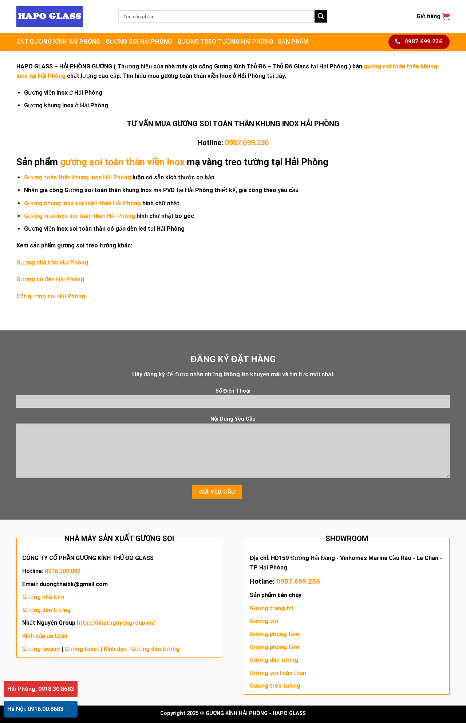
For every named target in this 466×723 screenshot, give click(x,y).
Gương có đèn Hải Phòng (50, 279)
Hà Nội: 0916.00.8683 (35, 709)
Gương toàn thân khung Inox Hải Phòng (77, 177)
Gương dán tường (46, 610)
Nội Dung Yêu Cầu (233, 449)
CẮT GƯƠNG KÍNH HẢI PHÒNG (58, 41)
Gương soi (264, 620)
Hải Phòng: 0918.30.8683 (40, 689)
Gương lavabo (41, 648)
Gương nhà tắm (43, 596)
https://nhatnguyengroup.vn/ (116, 622)
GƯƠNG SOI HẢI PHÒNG (139, 41)
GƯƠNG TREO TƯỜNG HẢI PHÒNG (225, 41)
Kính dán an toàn (44, 635)
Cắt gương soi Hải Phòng (50, 296)
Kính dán (115, 648)
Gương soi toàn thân (278, 673)
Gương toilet (81, 648)
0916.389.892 (62, 571)
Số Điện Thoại (233, 400)
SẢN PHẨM (295, 41)
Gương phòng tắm (274, 634)
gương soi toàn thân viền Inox (122, 161)
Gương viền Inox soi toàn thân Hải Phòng (79, 215)
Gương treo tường (275, 685)
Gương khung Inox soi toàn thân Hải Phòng (82, 203)
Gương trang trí (271, 608)
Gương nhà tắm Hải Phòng (52, 262)
